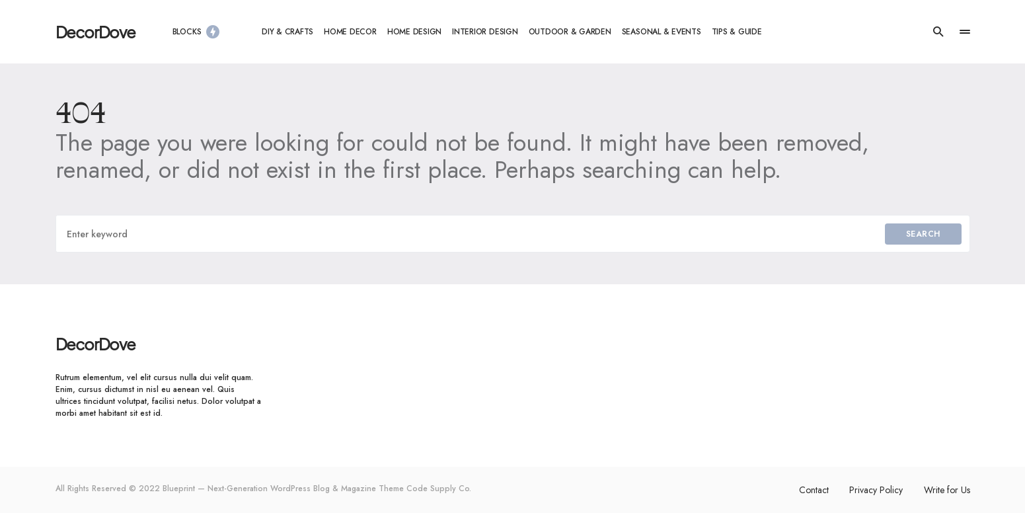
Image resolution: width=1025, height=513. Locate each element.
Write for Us (947, 489)
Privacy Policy (876, 489)
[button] (938, 32)
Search (923, 234)
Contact (813, 489)
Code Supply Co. (438, 488)
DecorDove (95, 32)
